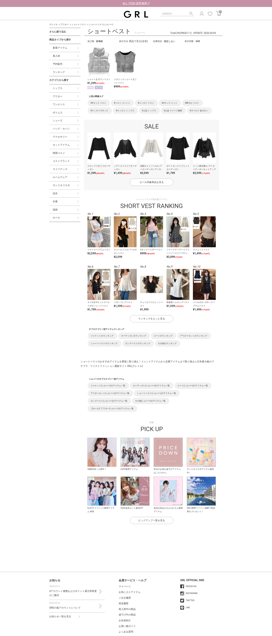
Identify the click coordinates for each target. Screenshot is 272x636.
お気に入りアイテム (130, 592)
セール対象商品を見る (151, 182)
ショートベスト (78, 24)
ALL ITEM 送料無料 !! (136, 3)
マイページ (125, 586)
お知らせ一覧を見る (60, 616)
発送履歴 (123, 603)
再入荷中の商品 (127, 609)
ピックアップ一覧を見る (151, 520)
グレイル (53, 24)
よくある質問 (126, 631)
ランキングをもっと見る (151, 318)
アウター (64, 24)
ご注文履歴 (125, 597)
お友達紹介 (125, 620)
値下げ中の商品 (127, 614)
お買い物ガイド (127, 626)
